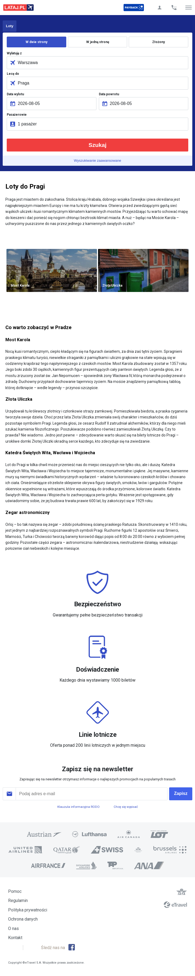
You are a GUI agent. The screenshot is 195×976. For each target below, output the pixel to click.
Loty (9, 26)
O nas (13, 928)
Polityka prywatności (27, 909)
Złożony (158, 42)
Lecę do (13, 74)
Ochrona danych (23, 919)
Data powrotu (109, 94)
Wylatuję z (14, 53)
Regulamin (18, 900)
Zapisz (180, 793)
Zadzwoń (174, 7)
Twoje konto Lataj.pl (159, 7)
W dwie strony (36, 42)
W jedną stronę (97, 42)
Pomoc (15, 891)
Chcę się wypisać (126, 807)
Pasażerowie (17, 115)
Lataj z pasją (18, 7)
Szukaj (98, 145)
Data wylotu (15, 94)
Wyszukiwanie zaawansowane (97, 160)
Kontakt (15, 937)
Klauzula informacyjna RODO (78, 807)
